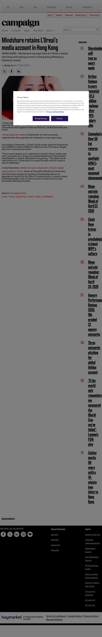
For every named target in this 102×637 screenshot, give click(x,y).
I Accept (60, 118)
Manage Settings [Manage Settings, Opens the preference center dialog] (41, 118)
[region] (51, 108)
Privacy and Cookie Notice (55, 112)
